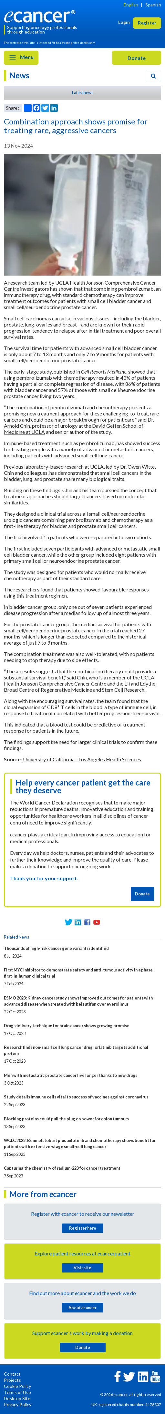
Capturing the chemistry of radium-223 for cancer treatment (62, 1168)
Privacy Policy (17, 1404)
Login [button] (124, 22)
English (131, 4)
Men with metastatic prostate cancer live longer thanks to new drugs (70, 1075)
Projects (12, 1380)
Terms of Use (17, 1392)
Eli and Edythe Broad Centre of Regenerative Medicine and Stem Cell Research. (79, 686)
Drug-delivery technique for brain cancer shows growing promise (66, 1025)
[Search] (153, 76)
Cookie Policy (17, 1386)
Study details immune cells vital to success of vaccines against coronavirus (76, 1096)
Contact (12, 1374)
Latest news (82, 92)
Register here (82, 1228)
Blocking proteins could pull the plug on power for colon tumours (66, 1118)
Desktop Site (17, 1398)
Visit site (82, 1267)
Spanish (153, 4)
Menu (21, 58)
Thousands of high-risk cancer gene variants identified (56, 948)
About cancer (82, 1307)
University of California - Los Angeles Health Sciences (82, 759)
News (19, 75)
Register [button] (147, 22)
